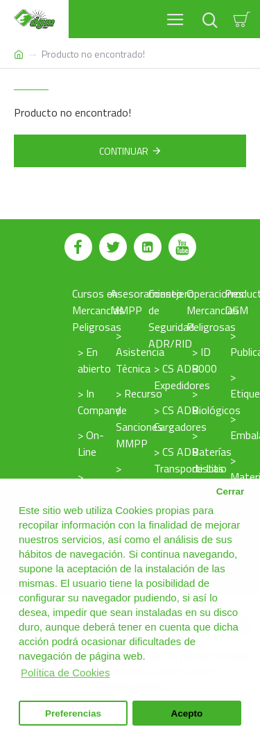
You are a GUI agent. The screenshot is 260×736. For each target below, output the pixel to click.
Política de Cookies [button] (65, 672)
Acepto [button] (187, 713)
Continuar (123, 151)
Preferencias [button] (73, 713)
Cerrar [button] (230, 491)
